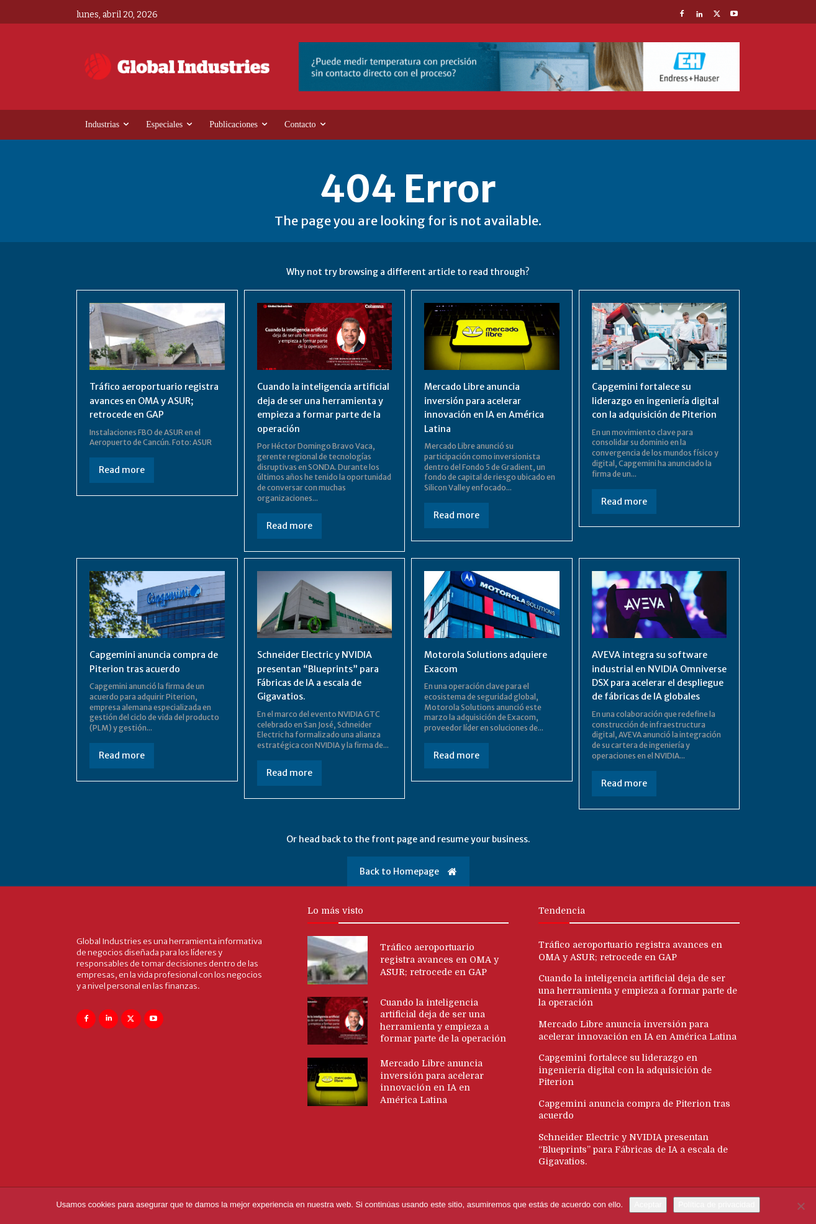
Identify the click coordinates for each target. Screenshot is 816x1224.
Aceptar (648, 1204)
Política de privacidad (716, 1204)
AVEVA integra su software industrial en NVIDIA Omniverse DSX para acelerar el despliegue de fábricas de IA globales (655, 682)
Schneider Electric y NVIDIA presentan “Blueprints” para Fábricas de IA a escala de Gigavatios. (633, 1163)
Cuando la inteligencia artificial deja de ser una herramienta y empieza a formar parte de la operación (637, 1005)
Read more (122, 469)
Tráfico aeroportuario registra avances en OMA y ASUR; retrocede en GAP (151, 400)
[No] (800, 1206)
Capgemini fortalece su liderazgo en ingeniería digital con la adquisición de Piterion (625, 1083)
